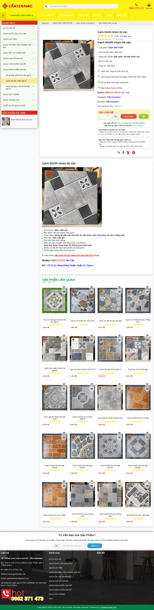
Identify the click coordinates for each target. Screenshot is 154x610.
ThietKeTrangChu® (108, 607)
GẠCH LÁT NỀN (19, 39)
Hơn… (51, 598)
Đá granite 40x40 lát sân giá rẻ (20, 75)
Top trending (66, 15)
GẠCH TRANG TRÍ (19, 100)
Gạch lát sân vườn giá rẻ (20, 81)
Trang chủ (45, 23)
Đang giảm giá (46, 15)
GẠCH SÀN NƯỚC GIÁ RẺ (19, 64)
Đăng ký (94, 546)
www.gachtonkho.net (16, 574)
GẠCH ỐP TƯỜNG (19, 94)
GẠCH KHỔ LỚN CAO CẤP (19, 33)
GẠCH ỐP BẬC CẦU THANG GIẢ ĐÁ (19, 46)
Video (109, 15)
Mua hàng (129, 116)
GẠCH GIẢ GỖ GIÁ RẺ (19, 58)
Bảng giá (121, 15)
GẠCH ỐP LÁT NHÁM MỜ (19, 53)
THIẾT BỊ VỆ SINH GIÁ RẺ (19, 105)
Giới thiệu (83, 15)
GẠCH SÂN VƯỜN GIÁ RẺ (19, 69)
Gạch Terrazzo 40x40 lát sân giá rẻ (20, 87)
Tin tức (97, 15)
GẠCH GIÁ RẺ (19, 28)
